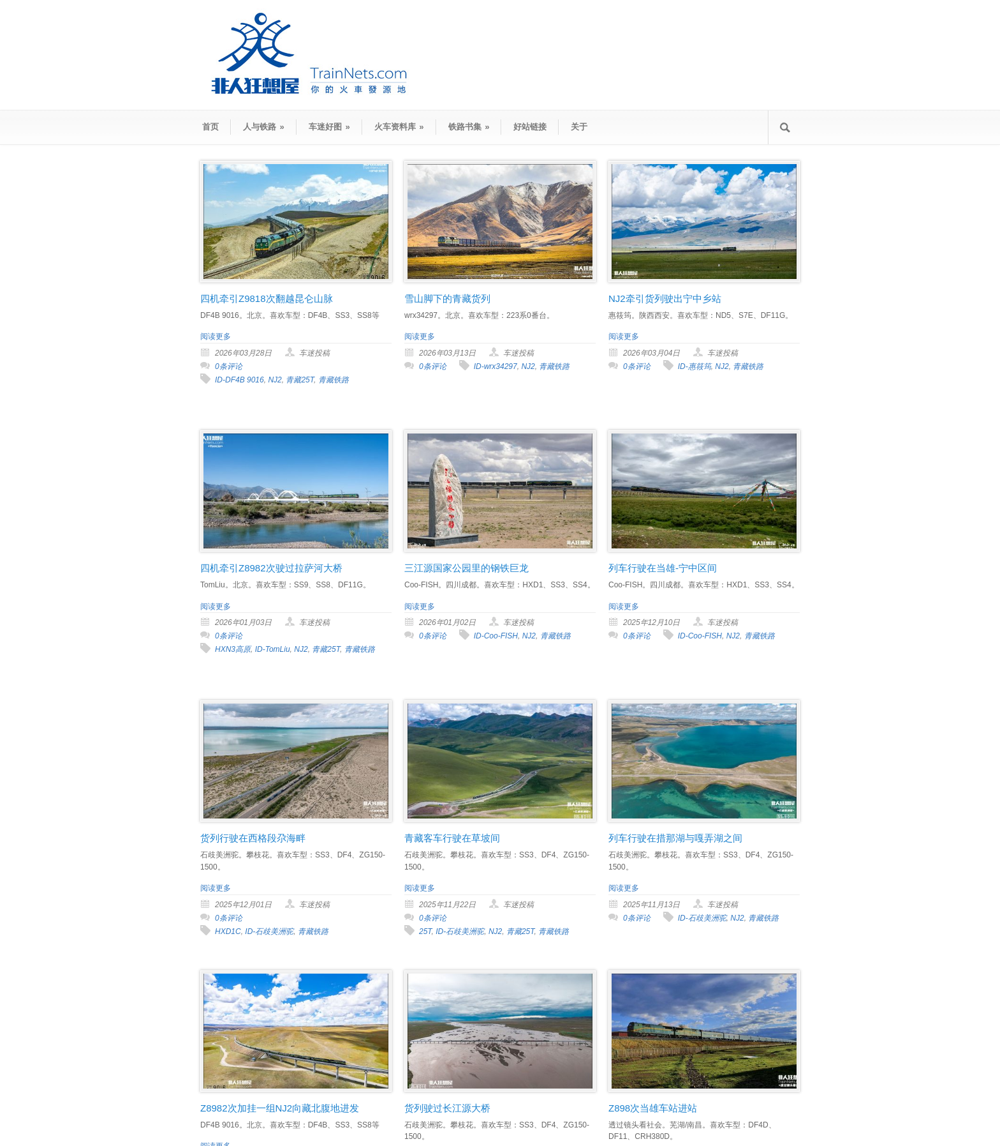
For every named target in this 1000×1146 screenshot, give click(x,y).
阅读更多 (215, 336)
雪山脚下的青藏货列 (447, 298)
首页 (210, 127)
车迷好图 (329, 127)
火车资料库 (399, 127)
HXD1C (228, 931)
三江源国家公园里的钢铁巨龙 (466, 567)
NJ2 (274, 379)
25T (425, 931)
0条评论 (228, 366)
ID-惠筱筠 (694, 366)
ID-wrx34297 (495, 366)
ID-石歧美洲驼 (269, 931)
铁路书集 (469, 127)
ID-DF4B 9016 (239, 379)
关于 (579, 127)
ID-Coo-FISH (496, 635)
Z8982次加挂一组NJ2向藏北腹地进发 (279, 1108)
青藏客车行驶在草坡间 (452, 838)
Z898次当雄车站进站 (652, 1108)
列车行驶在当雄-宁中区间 (662, 567)
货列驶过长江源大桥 (447, 1108)
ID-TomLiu (272, 649)
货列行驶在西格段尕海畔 (252, 838)
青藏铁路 (333, 379)
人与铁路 (263, 127)
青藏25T (300, 379)
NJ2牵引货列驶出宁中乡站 (664, 298)
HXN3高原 (233, 649)
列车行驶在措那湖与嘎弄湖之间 (675, 838)
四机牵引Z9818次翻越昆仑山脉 (266, 298)
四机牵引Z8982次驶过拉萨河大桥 (271, 567)
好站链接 (530, 127)
